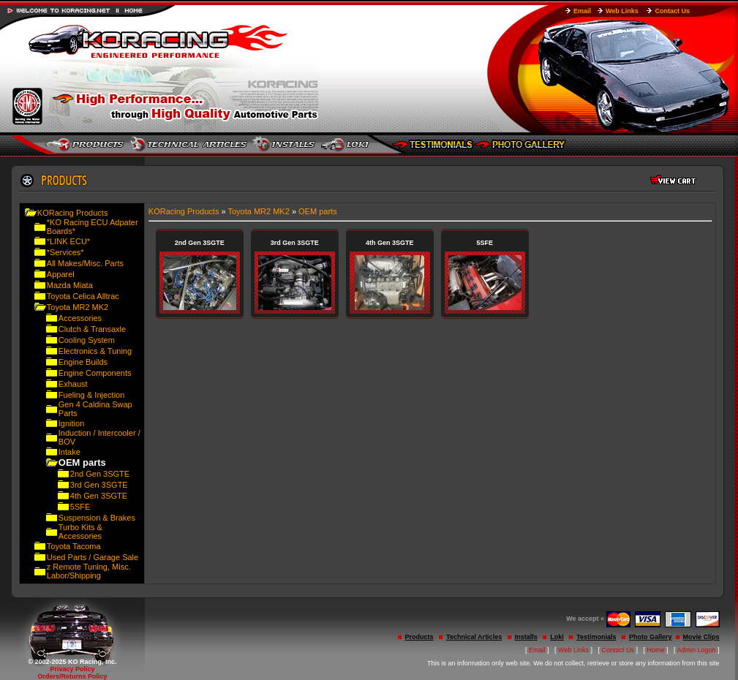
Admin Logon (696, 650)
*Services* (65, 252)
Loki (557, 637)
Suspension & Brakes (97, 517)
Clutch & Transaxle (92, 329)
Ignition (71, 423)
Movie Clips (701, 637)
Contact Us (672, 11)
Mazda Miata (70, 285)
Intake (69, 451)
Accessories (80, 318)
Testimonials (596, 637)
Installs (526, 637)
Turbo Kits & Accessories (80, 531)
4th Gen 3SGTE (98, 495)
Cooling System (87, 340)
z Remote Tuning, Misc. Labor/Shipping (89, 571)
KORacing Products (72, 212)
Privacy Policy (72, 669)
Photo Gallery (650, 637)
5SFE (80, 506)
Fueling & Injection (92, 394)
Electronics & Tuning (95, 351)
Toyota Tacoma (74, 546)
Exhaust (73, 383)
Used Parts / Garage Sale (92, 557)
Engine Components (95, 373)
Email (582, 11)
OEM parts (317, 211)
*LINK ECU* (68, 241)
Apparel (61, 274)
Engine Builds (83, 362)
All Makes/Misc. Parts (85, 263)
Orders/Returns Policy (72, 676)
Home (656, 650)
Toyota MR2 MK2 (77, 307)
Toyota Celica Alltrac (83, 296)
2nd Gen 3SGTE (99, 473)
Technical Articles (474, 637)
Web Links (622, 11)
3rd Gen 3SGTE (99, 484)
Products (419, 637)
